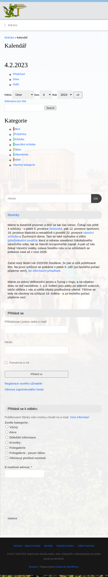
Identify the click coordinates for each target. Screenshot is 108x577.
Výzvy (12, 427)
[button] (16, 129)
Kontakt (48, 545)
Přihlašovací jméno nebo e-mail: (26, 321)
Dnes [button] (16, 79)
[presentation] (21, 496)
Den (36, 95)
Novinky (13, 215)
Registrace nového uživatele (23, 383)
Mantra (59, 566)
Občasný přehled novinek (26, 458)
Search (50, 107)
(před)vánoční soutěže (22, 240)
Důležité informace (21, 437)
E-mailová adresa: (18, 467)
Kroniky (13, 442)
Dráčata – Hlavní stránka (27, 545)
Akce (11, 432)
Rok (54, 95)
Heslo (8, 342)
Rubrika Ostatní (65, 545)
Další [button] (16, 84)
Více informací (79, 417)
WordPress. (73, 566)
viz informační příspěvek (44, 270)
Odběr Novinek (86, 545)
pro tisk (15, 101)
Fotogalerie (16, 447)
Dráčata (9, 37)
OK (94, 198)
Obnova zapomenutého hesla (24, 389)
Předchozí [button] (19, 74)
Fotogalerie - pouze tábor (25, 453)
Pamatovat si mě (19, 362)
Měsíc (8, 95)
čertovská (55, 228)
